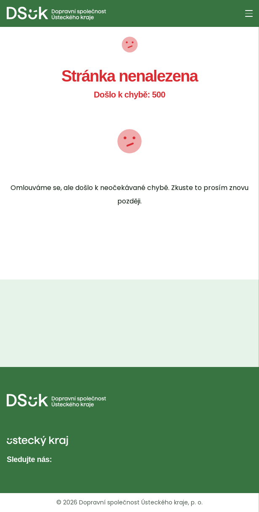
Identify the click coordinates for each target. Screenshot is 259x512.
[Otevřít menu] (249, 13)
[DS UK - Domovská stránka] (56, 13)
